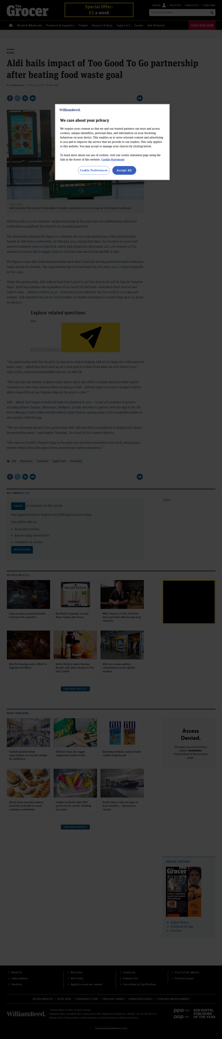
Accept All (124, 170)
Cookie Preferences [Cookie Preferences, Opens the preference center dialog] (93, 170)
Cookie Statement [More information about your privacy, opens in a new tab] (113, 159)
